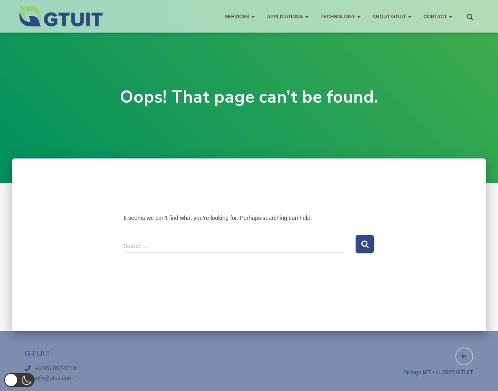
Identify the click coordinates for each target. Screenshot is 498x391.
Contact (438, 17)
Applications (287, 17)
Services (240, 17)
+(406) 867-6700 (56, 368)
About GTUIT (392, 17)
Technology (340, 17)
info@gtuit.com (54, 378)
